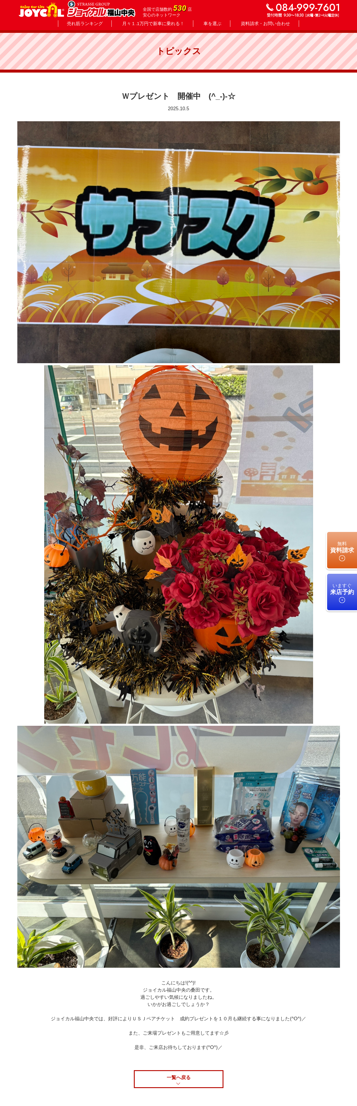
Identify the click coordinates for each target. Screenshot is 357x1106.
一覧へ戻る (179, 1077)
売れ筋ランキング (85, 23)
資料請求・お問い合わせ (265, 23)
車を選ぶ (212, 23)
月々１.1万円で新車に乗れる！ (153, 23)
